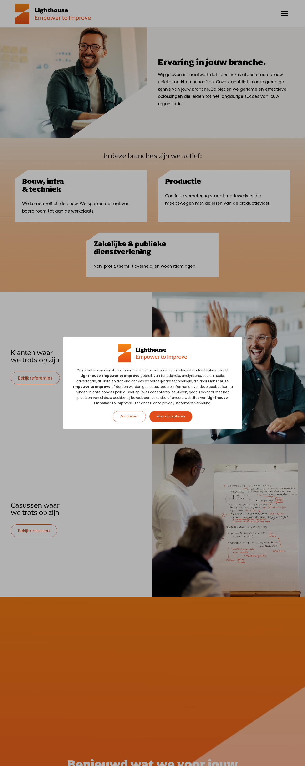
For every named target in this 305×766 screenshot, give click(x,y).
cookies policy (113, 392)
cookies (137, 381)
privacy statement (177, 403)
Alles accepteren (171, 416)
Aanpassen (129, 416)
